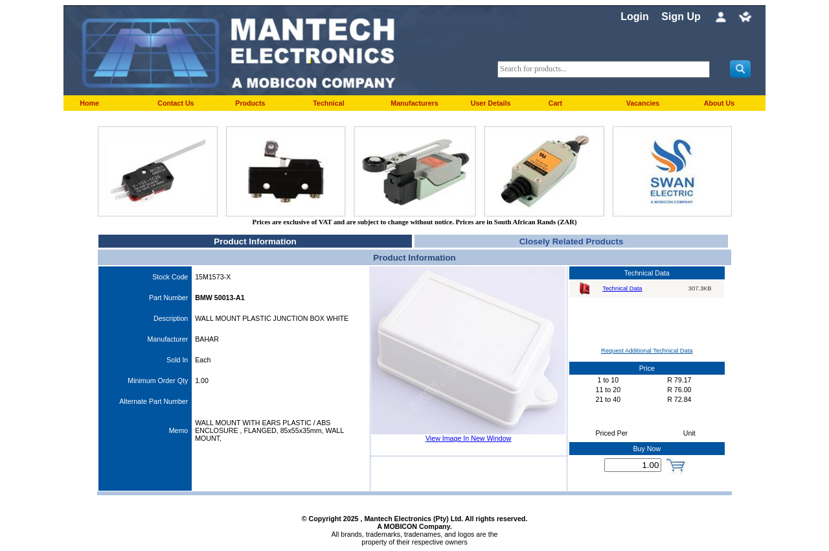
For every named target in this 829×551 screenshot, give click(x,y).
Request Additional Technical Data (646, 350)
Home (89, 103)
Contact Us (175, 103)
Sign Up (680, 16)
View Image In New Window (468, 438)
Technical (328, 103)
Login (634, 16)
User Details (491, 103)
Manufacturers (414, 103)
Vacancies (643, 103)
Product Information (255, 241)
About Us (719, 103)
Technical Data (622, 288)
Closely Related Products (571, 241)
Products (250, 103)
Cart (555, 103)
